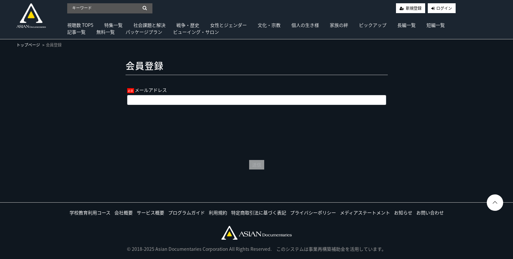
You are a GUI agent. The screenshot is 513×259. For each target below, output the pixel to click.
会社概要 (123, 212)
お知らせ (403, 212)
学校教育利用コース (89, 212)
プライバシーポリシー (313, 212)
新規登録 (414, 8)
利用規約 (218, 212)
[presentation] (256, 131)
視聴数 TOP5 (80, 25)
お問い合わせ (430, 212)
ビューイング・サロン (196, 32)
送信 (256, 164)
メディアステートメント (365, 212)
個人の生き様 (305, 25)
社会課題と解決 (149, 25)
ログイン (444, 8)
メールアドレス (151, 90)
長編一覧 (406, 25)
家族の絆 (339, 25)
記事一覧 (76, 32)
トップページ (28, 45)
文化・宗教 (269, 25)
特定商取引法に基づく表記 (258, 212)
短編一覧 (435, 25)
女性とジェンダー (228, 25)
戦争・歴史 (187, 25)
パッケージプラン (144, 32)
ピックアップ (372, 25)
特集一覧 (113, 25)
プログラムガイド (186, 212)
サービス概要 (150, 212)
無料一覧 (105, 32)
